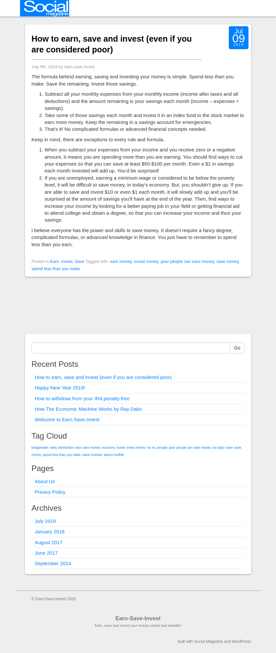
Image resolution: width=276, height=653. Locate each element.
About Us (45, 481)
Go (237, 347)
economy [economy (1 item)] (108, 447)
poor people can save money (187, 261)
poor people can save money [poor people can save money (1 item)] (190, 447)
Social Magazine (208, 641)
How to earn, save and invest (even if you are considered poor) (103, 377)
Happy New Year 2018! (60, 387)
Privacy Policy (50, 492)
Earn (54, 261)
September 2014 (53, 563)
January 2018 (50, 531)
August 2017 (48, 542)
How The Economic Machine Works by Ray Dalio (88, 409)
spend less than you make (55, 268)
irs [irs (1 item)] (154, 447)
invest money (146, 261)
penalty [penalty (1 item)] (162, 447)
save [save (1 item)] (229, 447)
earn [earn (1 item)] (78, 447)
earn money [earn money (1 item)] (92, 447)
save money (227, 261)
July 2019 (45, 521)
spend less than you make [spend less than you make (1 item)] (62, 455)
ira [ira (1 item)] (149, 447)
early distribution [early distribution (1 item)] (62, 447)
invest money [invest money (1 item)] (136, 447)
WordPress (241, 641)
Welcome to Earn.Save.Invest (67, 419)
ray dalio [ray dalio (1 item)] (218, 447)
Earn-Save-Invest (138, 618)
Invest (66, 261)
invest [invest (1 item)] (120, 447)
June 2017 (46, 553)
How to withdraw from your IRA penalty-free (82, 398)
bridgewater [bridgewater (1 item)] (40, 447)
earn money (120, 261)
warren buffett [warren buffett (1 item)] (114, 455)
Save (79, 261)
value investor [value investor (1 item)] (92, 455)
